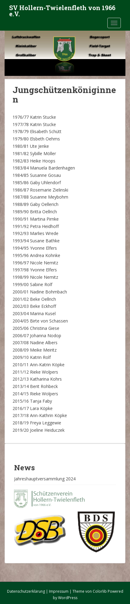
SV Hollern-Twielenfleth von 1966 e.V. (62, 9)
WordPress (67, 597)
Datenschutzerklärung (26, 591)
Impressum (59, 591)
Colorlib (100, 591)
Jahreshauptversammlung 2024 (45, 479)
